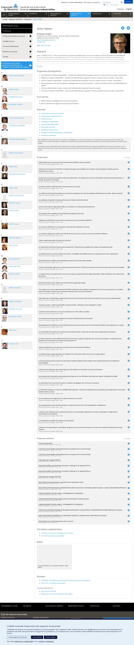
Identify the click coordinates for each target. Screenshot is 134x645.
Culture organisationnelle (49, 124)
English (129, 9)
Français (120, 9)
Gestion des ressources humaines (52, 113)
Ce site (106, 5)
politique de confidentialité (23, 641)
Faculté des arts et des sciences (33, 7)
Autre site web (45, 45)
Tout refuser (37, 637)
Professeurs (27, 19)
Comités (5, 57)
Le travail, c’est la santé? (53, 583)
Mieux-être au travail (48, 127)
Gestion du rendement (48, 135)
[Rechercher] (121, 2)
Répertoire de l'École (15, 19)
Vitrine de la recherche (48, 591)
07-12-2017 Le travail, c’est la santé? (52, 536)
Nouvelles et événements (41, 617)
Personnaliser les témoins (18, 637)
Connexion (96, 2)
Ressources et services (54, 606)
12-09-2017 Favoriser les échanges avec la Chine (57, 533)
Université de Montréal (9, 7)
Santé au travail (46, 119)
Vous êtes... (117, 606)
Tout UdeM (114, 5)
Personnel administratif (10, 46)
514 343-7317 (41, 42)
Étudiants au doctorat (10, 52)
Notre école (94, 606)
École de (37, 9)
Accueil (5, 19)
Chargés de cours (9, 41)
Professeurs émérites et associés (14, 36)
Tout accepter (51, 637)
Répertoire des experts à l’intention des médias (57, 594)
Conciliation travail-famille (49, 122)
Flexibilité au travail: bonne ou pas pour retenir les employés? (65, 580)
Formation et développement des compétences (57, 132)
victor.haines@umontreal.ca (46, 40)
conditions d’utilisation (46, 641)
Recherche (27, 606)
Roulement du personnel (49, 130)
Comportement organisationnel (51, 116)
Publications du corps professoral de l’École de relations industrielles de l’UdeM (15, 65)
